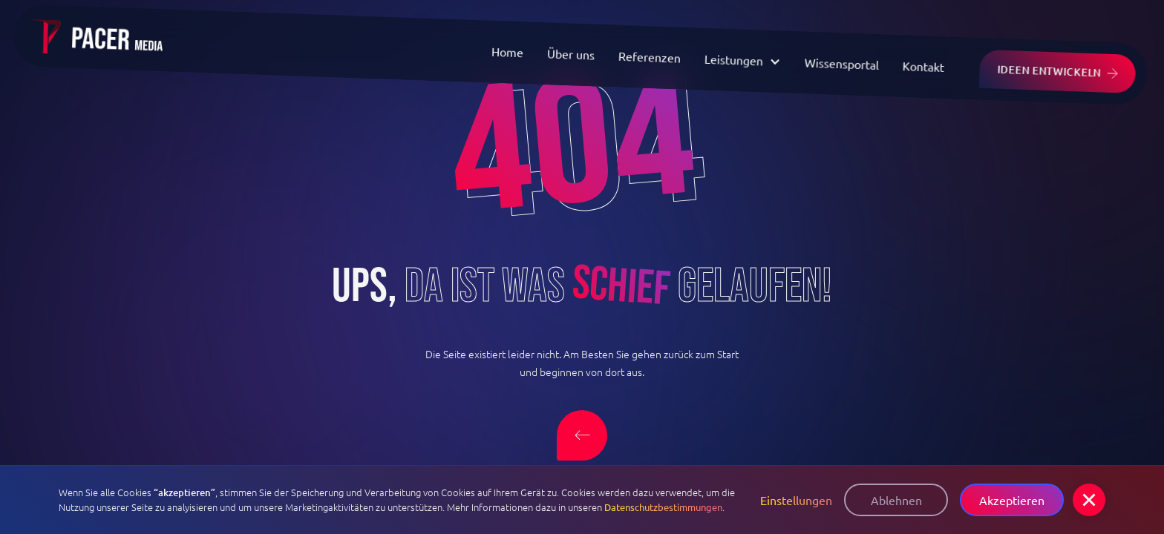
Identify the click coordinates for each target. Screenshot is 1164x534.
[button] (1089, 500)
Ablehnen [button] (896, 499)
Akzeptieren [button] (1011, 499)
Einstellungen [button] (796, 499)
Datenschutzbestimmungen (663, 507)
